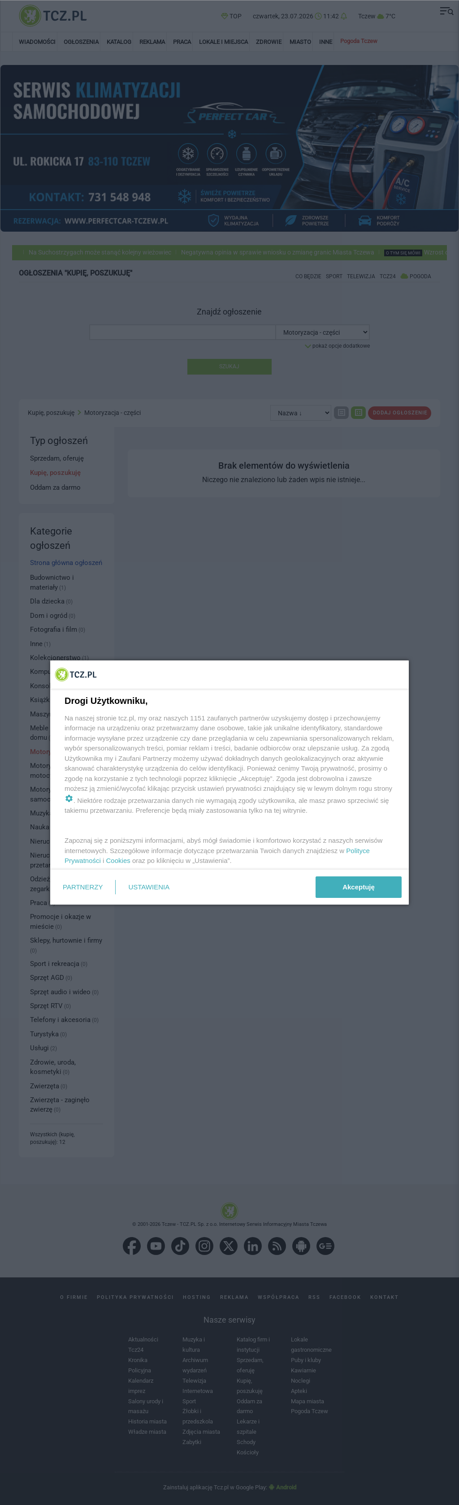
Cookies (118, 860)
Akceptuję (358, 887)
